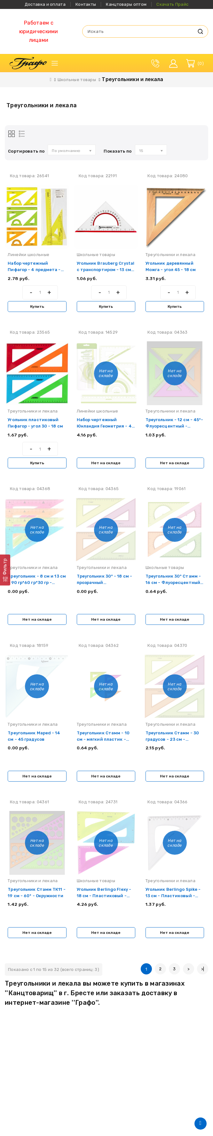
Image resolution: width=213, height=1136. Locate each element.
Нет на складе (106, 463)
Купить (37, 306)
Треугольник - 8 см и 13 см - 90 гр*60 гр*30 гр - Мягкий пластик (33, 584)
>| (202, 971)
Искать (200, 31)
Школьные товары (77, 79)
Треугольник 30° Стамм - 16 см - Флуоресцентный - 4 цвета (173, 584)
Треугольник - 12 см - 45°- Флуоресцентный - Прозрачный (172, 426)
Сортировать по (26, 151)
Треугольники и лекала (132, 79)
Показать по (117, 151)
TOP (200, 1123)
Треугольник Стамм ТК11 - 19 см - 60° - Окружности (35, 897)
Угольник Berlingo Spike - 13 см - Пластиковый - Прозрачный (173, 897)
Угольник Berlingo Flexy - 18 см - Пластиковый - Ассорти (104, 897)
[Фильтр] (5, 570)
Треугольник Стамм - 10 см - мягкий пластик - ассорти (103, 741)
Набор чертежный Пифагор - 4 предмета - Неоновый (34, 269)
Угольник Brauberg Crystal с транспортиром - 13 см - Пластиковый (104, 269)
